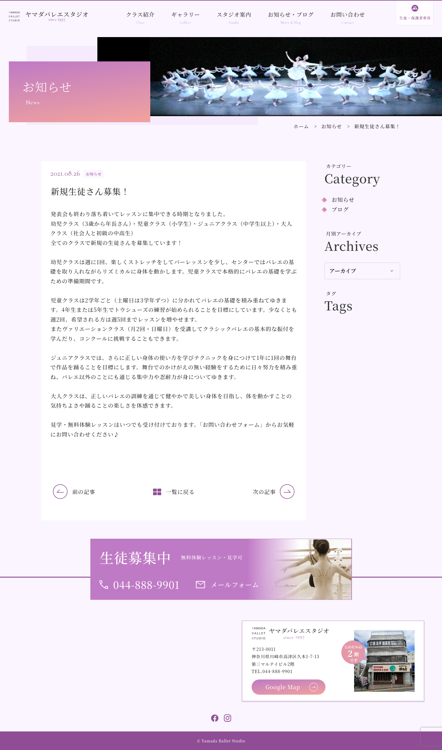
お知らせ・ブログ (291, 14)
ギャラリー (185, 14)
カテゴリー (339, 166)
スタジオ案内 (234, 14)
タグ (331, 293)
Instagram (227, 718)
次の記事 (264, 492)
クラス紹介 (140, 14)
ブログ (340, 209)
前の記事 (83, 492)
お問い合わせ (347, 14)
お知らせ (331, 126)
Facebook (214, 718)
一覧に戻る (180, 492)
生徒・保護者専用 (415, 17)
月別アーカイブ (344, 233)
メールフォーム (235, 584)
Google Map (283, 687)
